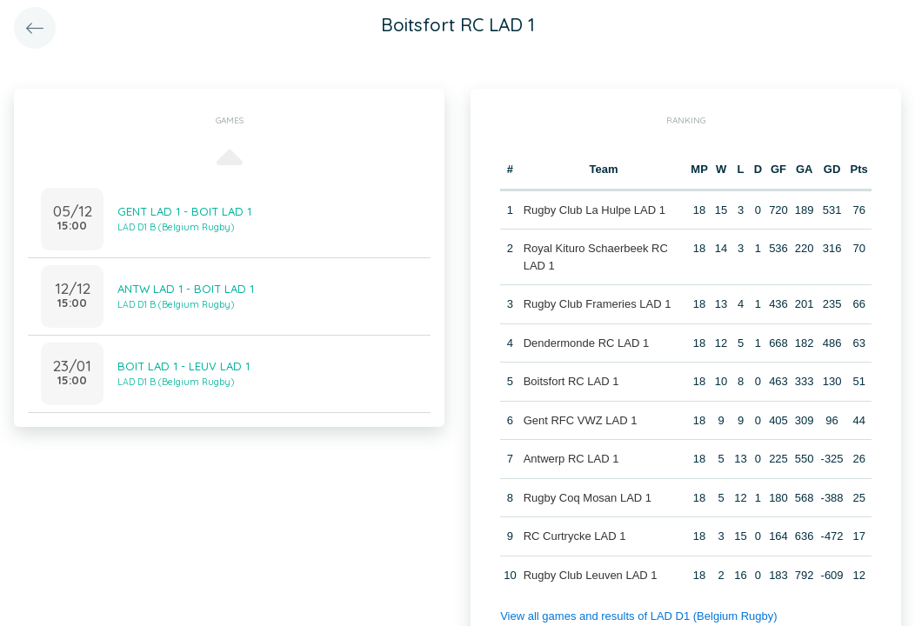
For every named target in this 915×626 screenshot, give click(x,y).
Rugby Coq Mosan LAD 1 (587, 497)
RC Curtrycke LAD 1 (575, 536)
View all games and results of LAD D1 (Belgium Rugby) (638, 616)
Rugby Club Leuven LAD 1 (591, 575)
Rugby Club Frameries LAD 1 (597, 303)
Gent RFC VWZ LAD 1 (581, 420)
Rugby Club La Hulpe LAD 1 (594, 209)
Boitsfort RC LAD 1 (571, 381)
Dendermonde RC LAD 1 (587, 343)
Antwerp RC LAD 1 (571, 458)
